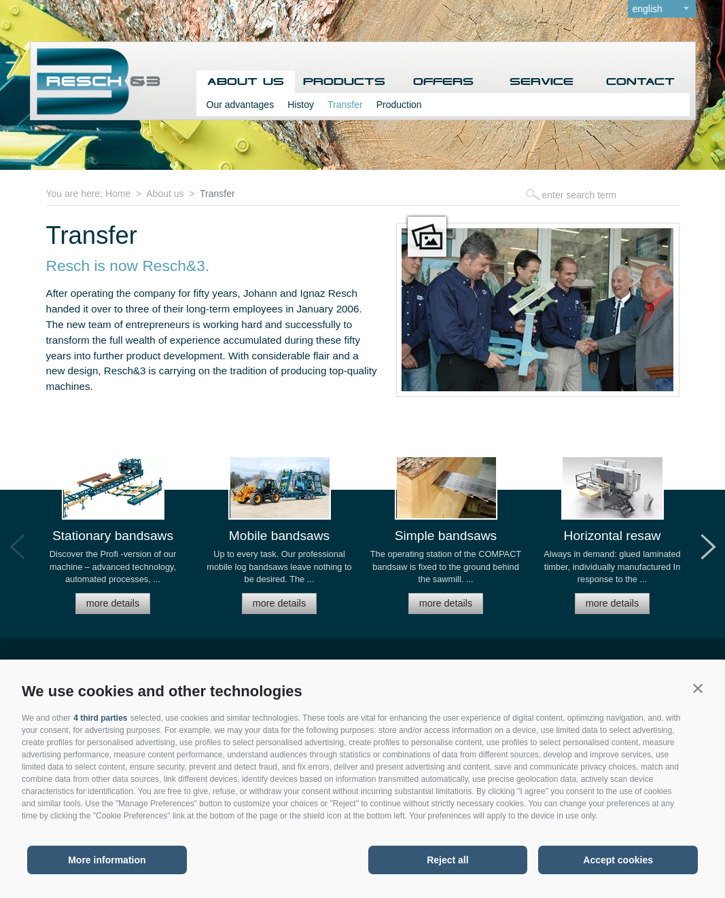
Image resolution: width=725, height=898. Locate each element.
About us (245, 82)
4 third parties (100, 718)
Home (117, 193)
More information (106, 860)
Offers (443, 82)
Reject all (447, 860)
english (647, 8)
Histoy (300, 104)
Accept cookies (618, 860)
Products (344, 82)
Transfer (345, 104)
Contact (640, 82)
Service (541, 82)
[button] (697, 688)
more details (112, 603)
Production (399, 104)
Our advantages (241, 104)
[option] (113, 541)
